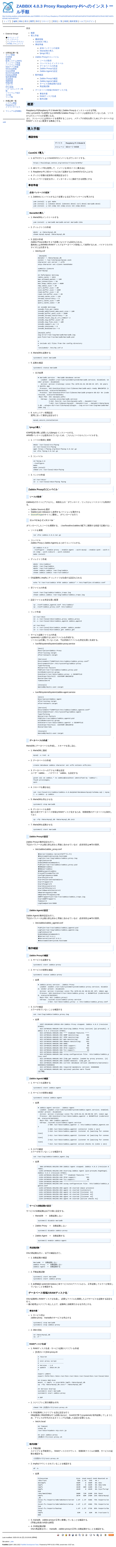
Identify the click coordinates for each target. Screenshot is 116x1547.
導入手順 (35, 35)
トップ (6, 21)
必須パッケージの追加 (49, 48)
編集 (15, 21)
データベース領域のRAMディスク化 (51, 90)
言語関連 (9, 79)
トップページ (12, 40)
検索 (66, 21)
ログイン (91, 21)
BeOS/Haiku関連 (12, 73)
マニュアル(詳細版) (13, 111)
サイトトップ (12, 38)
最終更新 (74, 21)
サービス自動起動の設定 (50, 84)
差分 (26, 21)
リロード (45, 21)
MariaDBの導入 (47, 51)
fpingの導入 (45, 53)
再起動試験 (45, 86)
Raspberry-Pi (11, 105)
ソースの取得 (46, 60)
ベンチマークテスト (15, 42)
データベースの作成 (48, 66)
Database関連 (11, 75)
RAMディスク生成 (48, 96)
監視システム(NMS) (14, 61)
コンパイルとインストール (51, 63)
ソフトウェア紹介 (13, 93)
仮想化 (8, 59)
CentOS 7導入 (41, 42)
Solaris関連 (10, 71)
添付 (38, 21)
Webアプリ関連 (12, 67)
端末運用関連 (11, 77)
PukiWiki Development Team (30, 1544)
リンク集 (9, 97)
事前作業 (44, 94)
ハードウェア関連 (13, 65)
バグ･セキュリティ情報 (14, 90)
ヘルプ (82, 21)
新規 (55, 21)
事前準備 (39, 44)
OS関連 (9, 57)
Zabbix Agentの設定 (48, 71)
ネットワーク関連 (13, 63)
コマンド (9, 85)
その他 (8, 95)
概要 (33, 33)
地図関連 (9, 81)
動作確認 (39, 75)
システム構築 (11, 103)
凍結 (21, 21)
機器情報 (39, 39)
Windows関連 (11, 69)
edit (4, 122)
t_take (12, 1541)
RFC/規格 (9, 87)
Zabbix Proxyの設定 (48, 68)
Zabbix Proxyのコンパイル (47, 57)
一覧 (60, 21)
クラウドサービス (13, 107)
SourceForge (36, 514)
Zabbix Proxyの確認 (48, 78)
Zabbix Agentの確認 (48, 81)
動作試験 (44, 99)
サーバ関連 (10, 55)
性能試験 (9, 83)
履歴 (32, 21)
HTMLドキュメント (15, 44)
